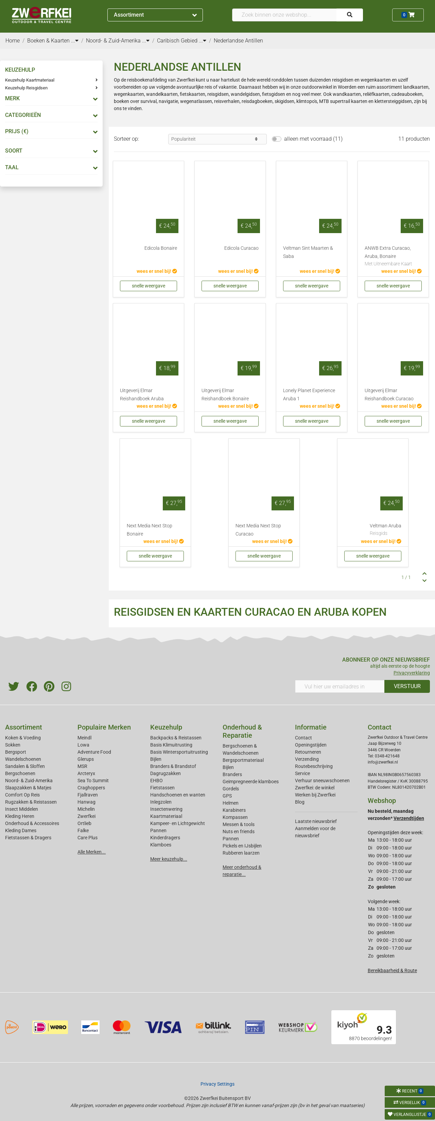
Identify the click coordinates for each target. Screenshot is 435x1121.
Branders (232, 774)
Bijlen (155, 759)
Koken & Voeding (23, 737)
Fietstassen (162, 787)
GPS (227, 796)
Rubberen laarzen (241, 853)
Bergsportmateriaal (243, 760)
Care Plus (87, 837)
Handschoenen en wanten (177, 795)
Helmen (231, 803)
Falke (83, 830)
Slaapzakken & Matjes (28, 787)
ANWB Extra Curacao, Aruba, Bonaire (393, 256)
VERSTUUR (407, 686)
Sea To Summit (93, 780)
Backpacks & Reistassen (176, 737)
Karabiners (234, 810)
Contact (303, 737)
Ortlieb (84, 823)
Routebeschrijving (314, 766)
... (75, 40)
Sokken (12, 745)
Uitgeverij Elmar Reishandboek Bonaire (225, 395)
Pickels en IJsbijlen (242, 845)
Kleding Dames (20, 830)
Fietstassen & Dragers (28, 837)
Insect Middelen (21, 809)
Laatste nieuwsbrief (316, 821)
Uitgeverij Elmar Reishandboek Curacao (389, 395)
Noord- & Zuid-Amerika (29, 780)
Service (302, 773)
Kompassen (235, 817)
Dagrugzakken (165, 773)
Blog (299, 802)
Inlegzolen (161, 802)
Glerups (85, 759)
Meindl (84, 737)
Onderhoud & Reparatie (242, 731)
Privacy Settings (217, 1084)
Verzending (307, 759)
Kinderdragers (165, 837)
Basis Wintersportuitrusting (179, 752)
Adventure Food (94, 752)
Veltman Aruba (385, 530)
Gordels (231, 788)
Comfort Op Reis (22, 795)
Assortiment (155, 14)
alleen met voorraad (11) (313, 139)
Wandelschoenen (23, 759)
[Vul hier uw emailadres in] (340, 686)
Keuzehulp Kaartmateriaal (29, 80)
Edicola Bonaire (160, 248)
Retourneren (308, 752)
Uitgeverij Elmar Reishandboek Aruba (142, 395)
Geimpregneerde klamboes (251, 781)
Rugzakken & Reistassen (31, 802)
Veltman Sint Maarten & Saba (308, 252)
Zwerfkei (86, 816)
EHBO (156, 780)
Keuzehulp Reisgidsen (26, 87)
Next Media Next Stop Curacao (258, 530)
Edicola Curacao (241, 248)
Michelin (86, 809)
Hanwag (86, 802)
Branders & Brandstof (173, 766)
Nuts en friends (239, 831)
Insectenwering (166, 809)
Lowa (83, 745)
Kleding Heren (19, 816)
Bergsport (15, 752)
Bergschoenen (20, 773)
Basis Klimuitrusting (171, 745)
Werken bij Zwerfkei (315, 795)
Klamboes (160, 844)
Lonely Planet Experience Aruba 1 (309, 395)
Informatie (311, 727)
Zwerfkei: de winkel (314, 787)
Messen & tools (239, 824)
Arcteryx (86, 773)
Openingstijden (311, 745)
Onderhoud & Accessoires (32, 823)
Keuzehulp (166, 727)
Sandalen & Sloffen (25, 766)
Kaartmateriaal (166, 816)
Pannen (231, 838)
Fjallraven (87, 795)
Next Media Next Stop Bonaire (149, 530)
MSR (82, 766)
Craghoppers (91, 787)
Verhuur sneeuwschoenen (322, 780)
